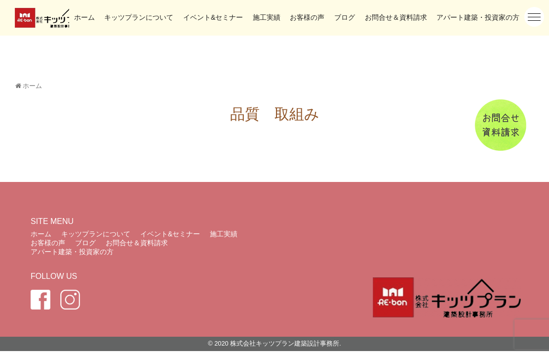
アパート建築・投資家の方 (477, 17)
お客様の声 (307, 17)
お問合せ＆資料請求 (396, 17)
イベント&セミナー (213, 17)
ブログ (344, 17)
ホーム (84, 17)
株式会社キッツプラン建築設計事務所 (284, 343)
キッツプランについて (138, 17)
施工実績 (266, 17)
